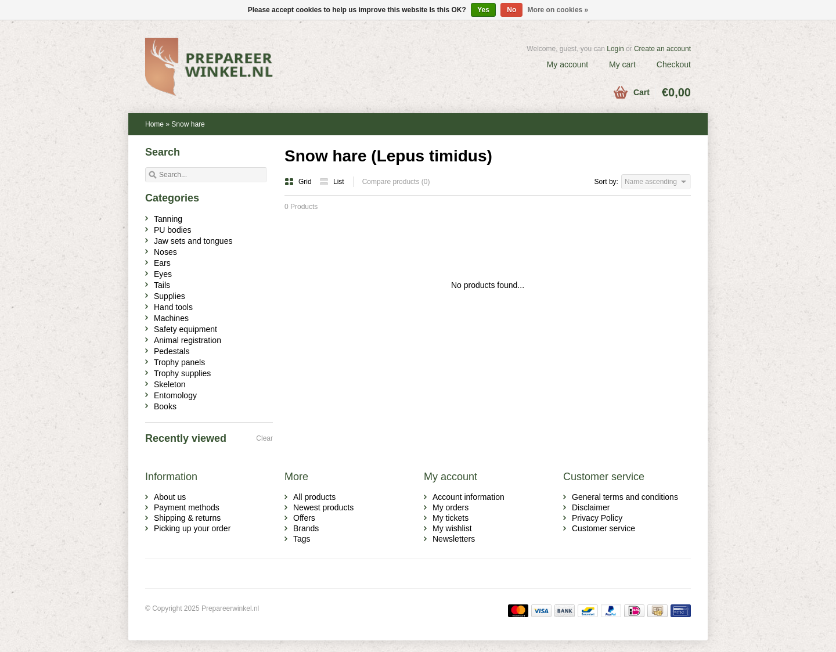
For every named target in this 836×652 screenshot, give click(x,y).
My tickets (451, 518)
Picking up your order (192, 528)
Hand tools (173, 307)
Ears (162, 263)
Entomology (175, 395)
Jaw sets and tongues (193, 241)
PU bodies (173, 230)
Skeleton (169, 384)
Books (165, 406)
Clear (264, 438)
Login (615, 49)
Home (154, 124)
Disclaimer (591, 507)
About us (170, 497)
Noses (165, 252)
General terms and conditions (625, 497)
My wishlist (452, 528)
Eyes (163, 274)
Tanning (168, 219)
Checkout (674, 64)
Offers (304, 518)
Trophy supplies (182, 373)
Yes (483, 10)
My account (568, 64)
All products (314, 497)
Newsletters (454, 538)
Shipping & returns (187, 518)
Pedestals (171, 351)
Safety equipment (185, 329)
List (331, 182)
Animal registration (187, 340)
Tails (162, 285)
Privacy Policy (597, 518)
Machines (171, 318)
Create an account (662, 49)
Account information (469, 497)
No (511, 10)
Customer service (603, 528)
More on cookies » (558, 10)
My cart (622, 64)
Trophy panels (179, 362)
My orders (451, 507)
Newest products (323, 507)
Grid (299, 182)
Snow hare (187, 124)
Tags (302, 538)
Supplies (169, 296)
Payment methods (186, 507)
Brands (306, 528)
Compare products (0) (396, 182)
